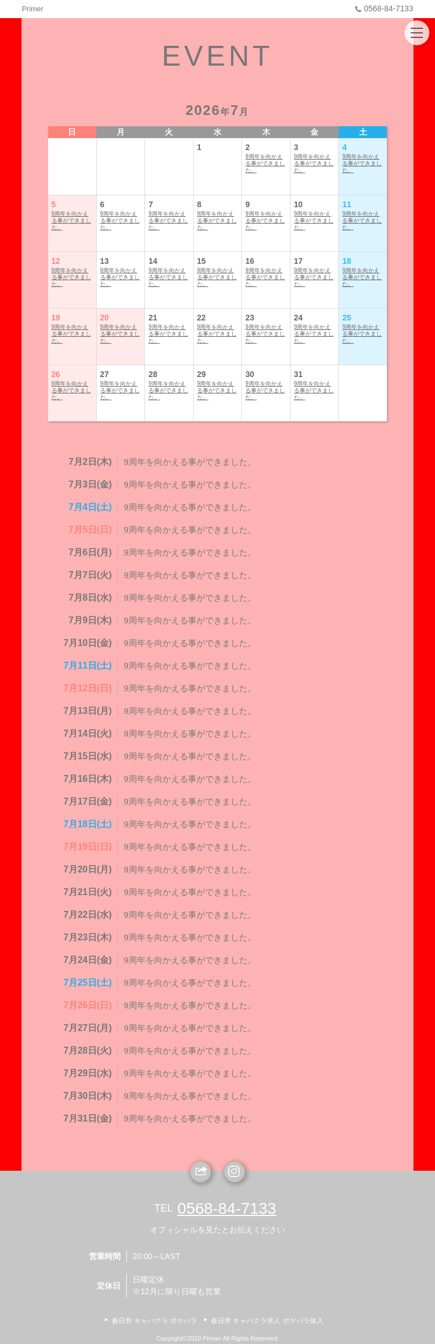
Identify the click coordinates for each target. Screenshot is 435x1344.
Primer (32, 9)
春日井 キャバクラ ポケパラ (154, 1321)
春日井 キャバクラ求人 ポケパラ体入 (267, 1321)
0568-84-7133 (382, 8)
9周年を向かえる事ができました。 (265, 163)
